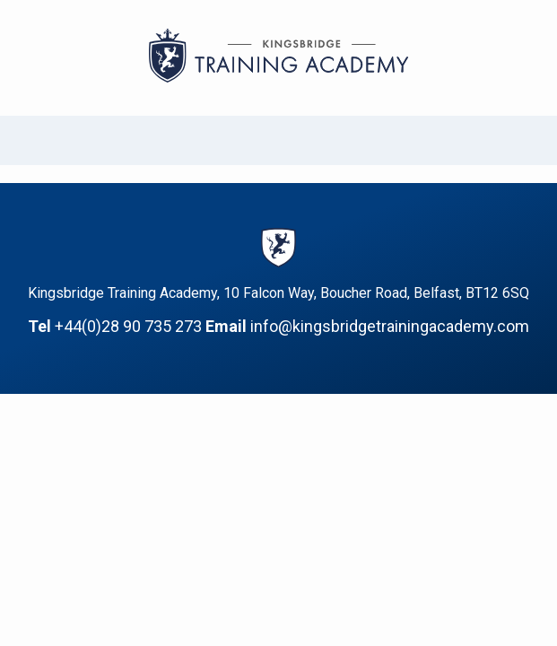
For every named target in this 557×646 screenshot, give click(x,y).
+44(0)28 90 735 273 (128, 326)
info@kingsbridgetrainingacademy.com (389, 326)
